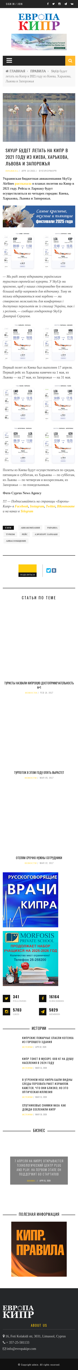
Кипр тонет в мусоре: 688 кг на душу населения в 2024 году (48, 1061)
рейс (25, 534)
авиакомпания (30, 527)
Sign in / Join (14, 4)
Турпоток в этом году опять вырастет (39, 772)
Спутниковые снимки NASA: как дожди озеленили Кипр (44, 1107)
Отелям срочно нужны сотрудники (39, 858)
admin (35, 1364)
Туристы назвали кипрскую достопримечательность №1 (39, 685)
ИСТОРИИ (27, 1047)
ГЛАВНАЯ (17, 71)
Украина (52, 527)
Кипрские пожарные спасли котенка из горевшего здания (48, 1040)
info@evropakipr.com (21, 1349)
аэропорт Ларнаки (46, 534)
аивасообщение (16, 541)
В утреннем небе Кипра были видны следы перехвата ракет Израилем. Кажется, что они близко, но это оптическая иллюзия (47, 1086)
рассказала (23, 183)
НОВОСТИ (31, 692)
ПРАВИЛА (38, 71)
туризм (10, 534)
